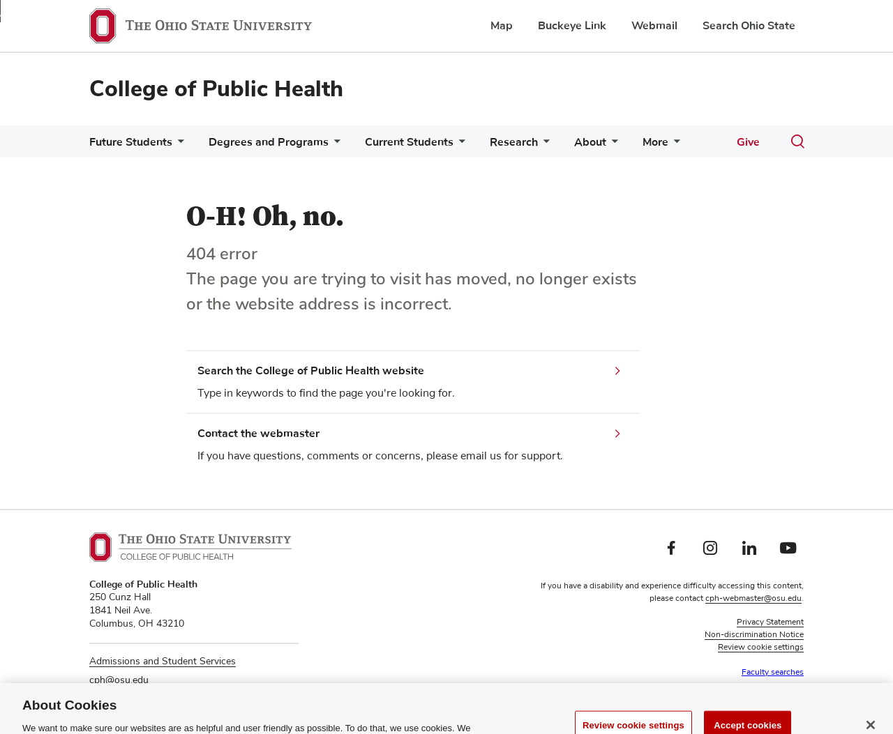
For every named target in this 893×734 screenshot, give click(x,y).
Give (748, 142)
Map (501, 25)
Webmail (654, 25)
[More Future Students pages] (177, 145)
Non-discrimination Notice (754, 635)
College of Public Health (216, 89)
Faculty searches (773, 672)
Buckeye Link (572, 25)
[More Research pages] (543, 145)
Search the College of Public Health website (310, 371)
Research (514, 142)
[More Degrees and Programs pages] (334, 145)
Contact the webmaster (258, 433)
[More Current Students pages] (459, 145)
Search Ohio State (749, 25)
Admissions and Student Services (162, 661)
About (590, 142)
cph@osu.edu (119, 680)
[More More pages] (674, 145)
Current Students (409, 142)
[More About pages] (611, 145)
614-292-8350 (121, 699)
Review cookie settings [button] (761, 647)
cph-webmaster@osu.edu (753, 599)
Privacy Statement (770, 622)
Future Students (130, 142)
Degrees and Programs (269, 142)
